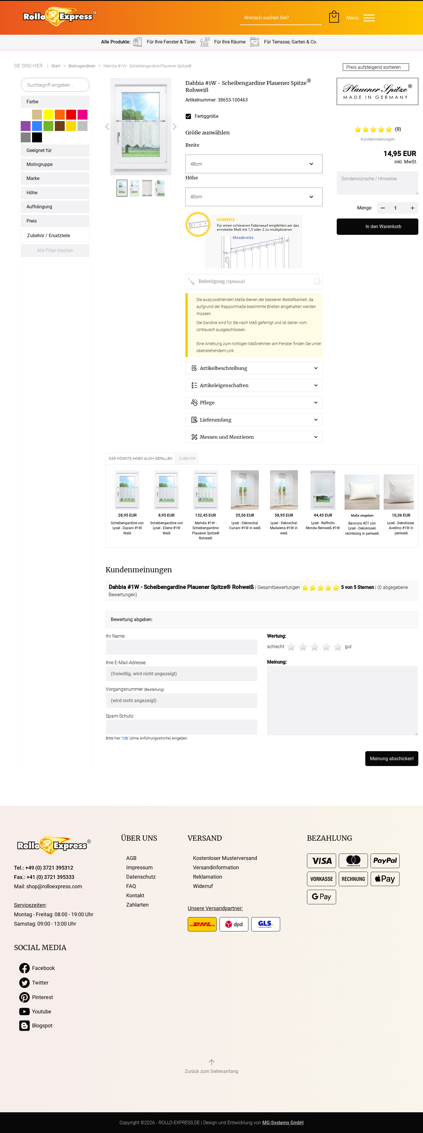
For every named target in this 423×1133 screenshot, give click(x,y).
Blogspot (35, 1025)
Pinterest (36, 997)
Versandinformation (216, 867)
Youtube (35, 1011)
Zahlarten (137, 905)
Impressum (139, 867)
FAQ (131, 886)
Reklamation (207, 877)
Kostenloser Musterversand (225, 858)
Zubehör (187, 458)
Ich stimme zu (331, 1113)
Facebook (37, 968)
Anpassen (297, 1113)
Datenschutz (141, 877)
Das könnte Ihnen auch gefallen (140, 458)
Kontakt (135, 895)
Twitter (33, 983)
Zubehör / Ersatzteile (48, 235)
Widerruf (203, 886)
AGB (131, 858)
